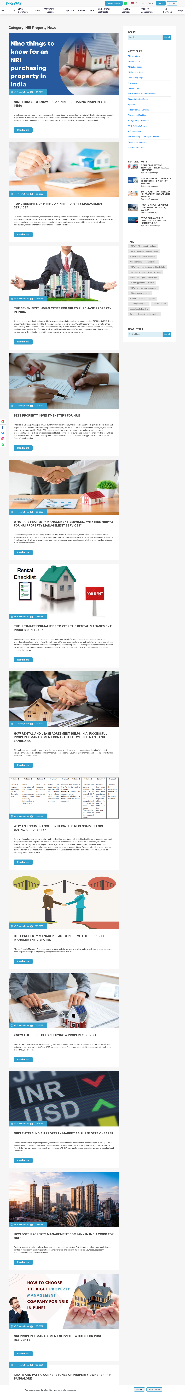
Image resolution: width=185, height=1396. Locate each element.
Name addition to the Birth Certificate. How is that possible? (156, 181)
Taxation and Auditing (137, 115)
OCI (12, 10)
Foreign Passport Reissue (138, 121)
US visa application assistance (142, 283)
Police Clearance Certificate (139, 110)
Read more (23, 129)
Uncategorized (134, 88)
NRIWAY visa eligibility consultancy (144, 278)
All (3, 10)
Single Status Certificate (104, 10)
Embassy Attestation (136, 147)
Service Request (113, 3)
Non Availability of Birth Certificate (142, 94)
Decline (139, 1392)
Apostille (70, 10)
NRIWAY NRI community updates (143, 246)
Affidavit (82, 10)
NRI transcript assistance (140, 293)
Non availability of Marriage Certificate (143, 137)
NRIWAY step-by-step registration (143, 288)
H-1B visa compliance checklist (142, 257)
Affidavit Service (134, 131)
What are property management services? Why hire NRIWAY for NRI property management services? (63, 523)
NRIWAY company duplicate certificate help (147, 267)
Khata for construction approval (142, 298)
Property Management (147, 10)
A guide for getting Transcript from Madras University (155, 167)
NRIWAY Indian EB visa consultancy (144, 251)
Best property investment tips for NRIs (47, 415)
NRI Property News (135, 72)
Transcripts (132, 83)
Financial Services (126, 10)
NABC (38, 10)
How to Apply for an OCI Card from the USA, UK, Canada (154, 207)
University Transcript (49, 10)
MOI (92, 10)
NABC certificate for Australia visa (143, 262)
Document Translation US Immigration (145, 272)
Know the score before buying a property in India (55, 1035)
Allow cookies (154, 1392)
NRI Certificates (134, 62)
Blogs (180, 10)
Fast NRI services (159, 304)
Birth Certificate (23, 10)
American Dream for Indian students (144, 314)
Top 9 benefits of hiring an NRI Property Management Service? (155, 194)
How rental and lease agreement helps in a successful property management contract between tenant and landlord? (60, 737)
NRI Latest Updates (135, 67)
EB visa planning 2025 (139, 304)
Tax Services (167, 10)
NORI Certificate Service (137, 126)
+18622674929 (146, 3)
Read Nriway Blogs (135, 78)
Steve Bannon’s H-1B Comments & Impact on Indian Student (153, 220)
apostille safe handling (139, 309)
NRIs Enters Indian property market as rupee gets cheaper (63, 1133)
